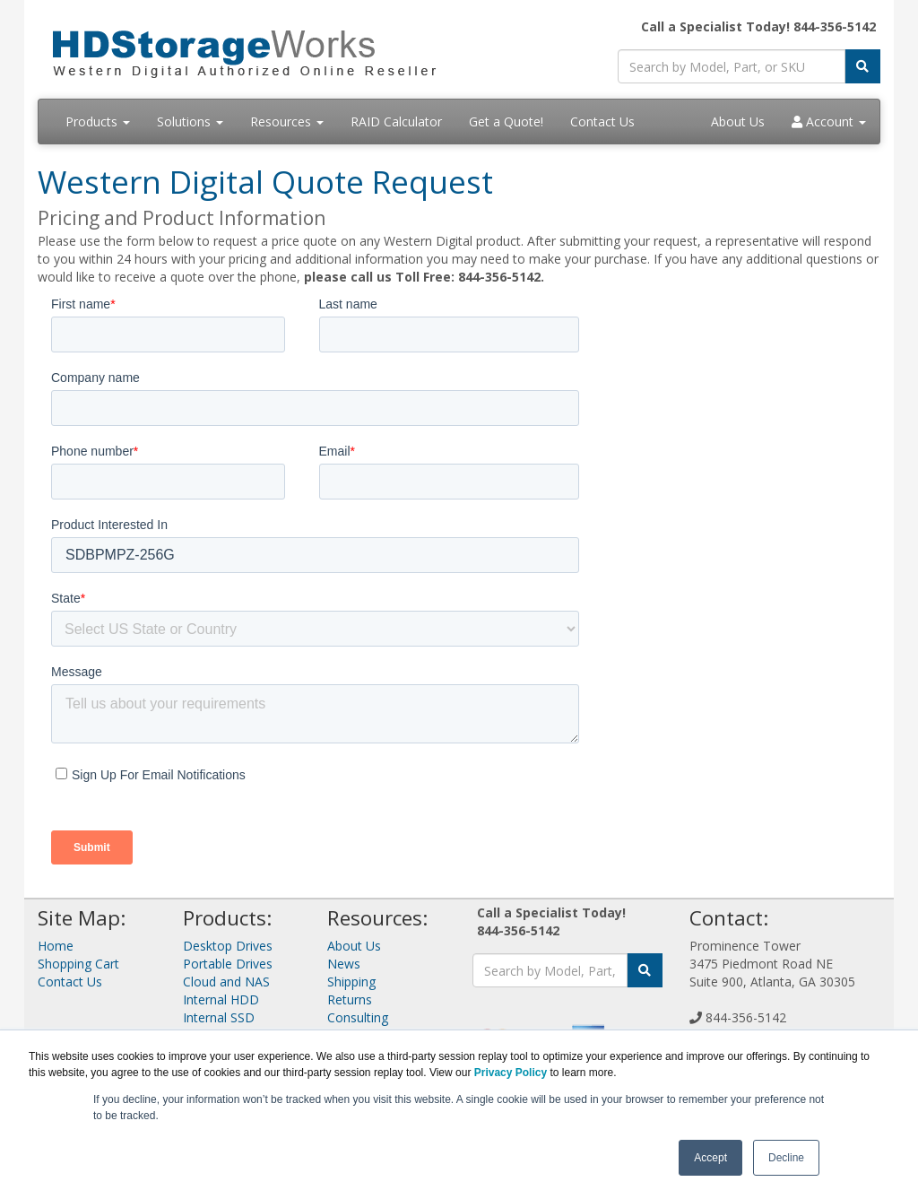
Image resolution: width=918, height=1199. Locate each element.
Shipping (351, 981)
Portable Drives (228, 963)
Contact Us (602, 121)
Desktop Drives (228, 945)
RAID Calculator (396, 121)
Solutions (190, 121)
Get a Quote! (506, 121)
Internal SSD (219, 1017)
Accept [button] (710, 1157)
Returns (349, 999)
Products (97, 121)
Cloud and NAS (226, 981)
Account (829, 121)
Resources (287, 121)
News (343, 963)
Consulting (357, 1017)
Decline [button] (786, 1157)
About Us (738, 121)
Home (56, 945)
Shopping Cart (78, 963)
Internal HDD (221, 999)
